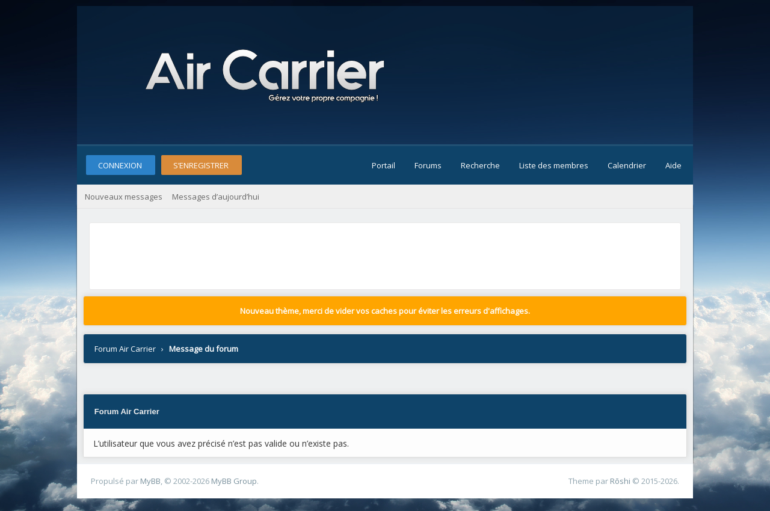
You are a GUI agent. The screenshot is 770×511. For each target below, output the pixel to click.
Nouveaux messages (123, 196)
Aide (673, 165)
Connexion (120, 165)
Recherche (480, 165)
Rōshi (620, 481)
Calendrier (627, 165)
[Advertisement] (312, 253)
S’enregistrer (201, 165)
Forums (428, 165)
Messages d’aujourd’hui (215, 196)
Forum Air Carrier (125, 348)
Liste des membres (553, 165)
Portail (383, 165)
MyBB (150, 481)
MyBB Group (234, 481)
